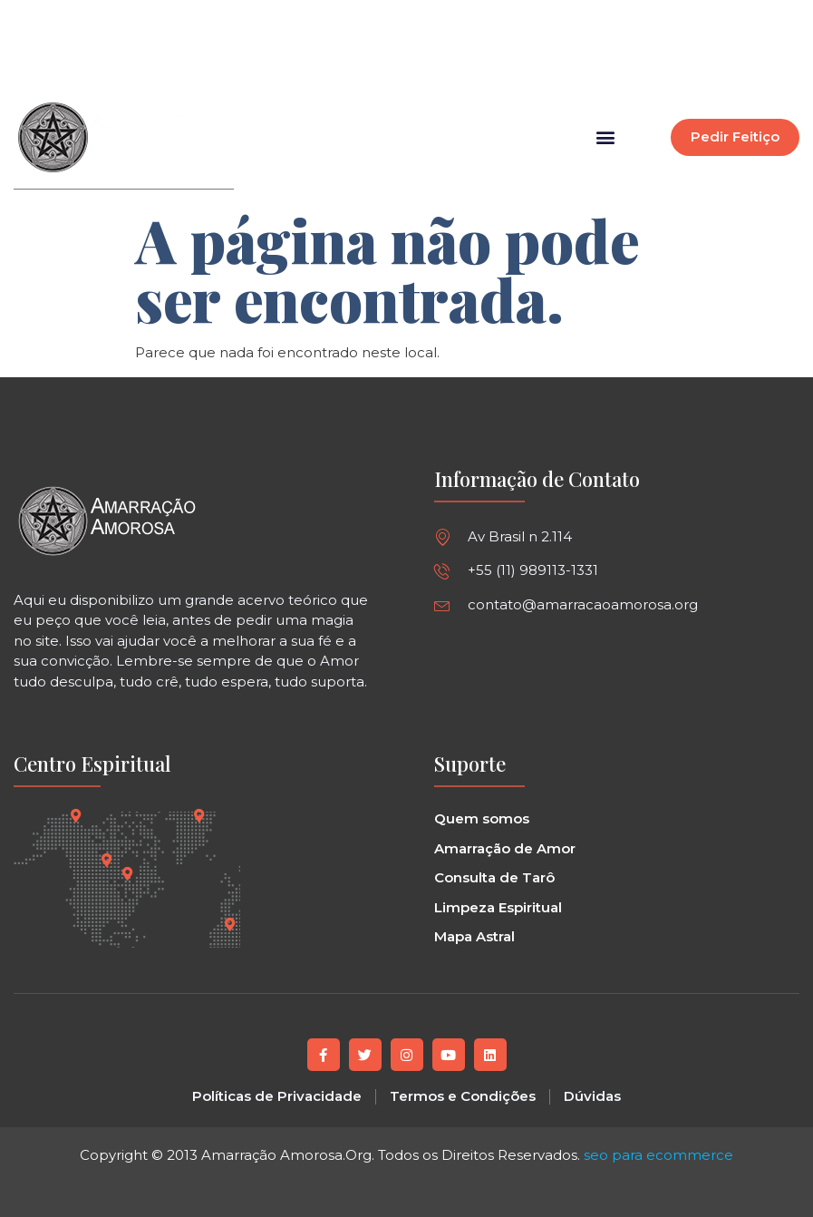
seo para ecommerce (658, 1154)
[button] (486, 50)
